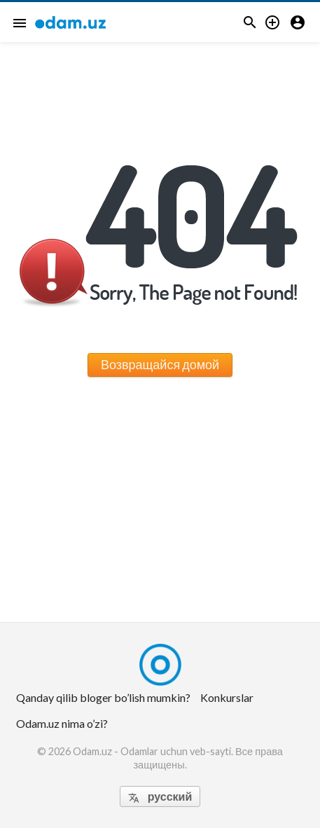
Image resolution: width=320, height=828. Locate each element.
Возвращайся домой (160, 364)
